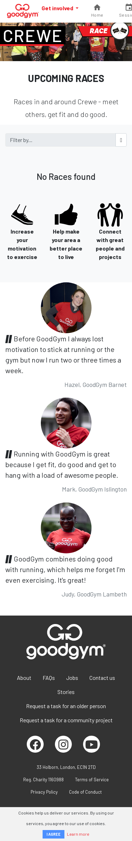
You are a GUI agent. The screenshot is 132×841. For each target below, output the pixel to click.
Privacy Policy (44, 792)
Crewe (33, 35)
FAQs (49, 677)
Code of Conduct (85, 792)
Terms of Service (92, 779)
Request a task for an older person (66, 705)
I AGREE (53, 834)
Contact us (102, 677)
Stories (66, 691)
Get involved (58, 8)
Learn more (78, 833)
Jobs (72, 677)
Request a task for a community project (66, 720)
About (24, 677)
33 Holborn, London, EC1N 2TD (66, 767)
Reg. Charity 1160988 (43, 779)
